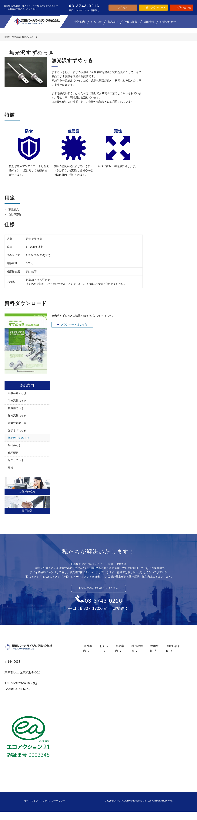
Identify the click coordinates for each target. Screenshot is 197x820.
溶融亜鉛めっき (17, 393)
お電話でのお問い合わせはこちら (98, 588)
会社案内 (84, 646)
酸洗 (10, 467)
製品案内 (16, 37)
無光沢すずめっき (18, 437)
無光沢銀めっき (17, 415)
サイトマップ (31, 800)
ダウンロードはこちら (74, 324)
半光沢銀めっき (17, 400)
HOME (7, 37)
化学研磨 (13, 452)
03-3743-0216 (103, 601)
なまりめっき (16, 460)
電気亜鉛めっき (17, 422)
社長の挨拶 (135, 646)
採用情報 (27, 510)
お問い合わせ (174, 646)
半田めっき (14, 445)
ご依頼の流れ (27, 491)
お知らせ (101, 646)
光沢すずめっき (17, 430)
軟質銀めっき (16, 408)
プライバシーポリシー (53, 800)
